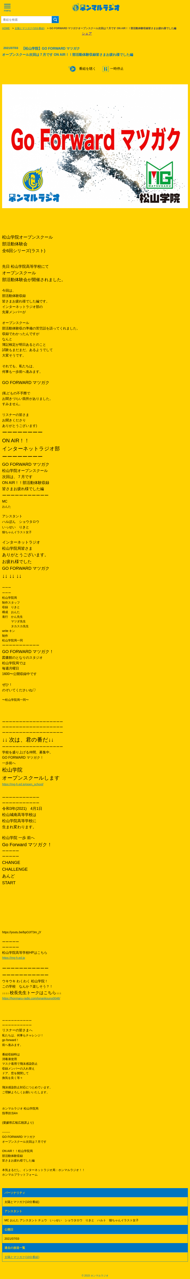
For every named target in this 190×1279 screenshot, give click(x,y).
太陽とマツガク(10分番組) (29, 28)
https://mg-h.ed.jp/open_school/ (22, 784)
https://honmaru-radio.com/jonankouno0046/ (31, 998)
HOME (6, 28)
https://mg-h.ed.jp (13, 957)
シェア (87, 33)
